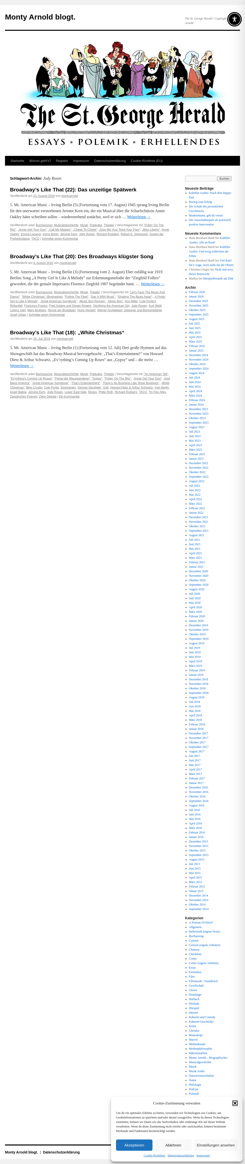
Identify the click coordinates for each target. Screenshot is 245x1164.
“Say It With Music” (103, 297)
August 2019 (196, 643)
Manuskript (196, 1035)
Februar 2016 (197, 832)
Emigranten (68, 387)
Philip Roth (105, 392)
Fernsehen (195, 972)
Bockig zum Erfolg (200, 202)
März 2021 (195, 557)
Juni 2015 (195, 868)
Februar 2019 (197, 670)
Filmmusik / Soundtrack (203, 981)
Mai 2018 (194, 711)
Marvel (193, 1039)
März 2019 (195, 666)
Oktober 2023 (197, 418)
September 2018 (198, 693)
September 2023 (198, 422)
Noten (192, 1080)
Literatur (194, 1030)
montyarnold (69, 196)
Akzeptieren (134, 1145)
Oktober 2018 (197, 688)
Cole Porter (51, 387)
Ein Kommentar (69, 396)
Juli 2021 (194, 539)
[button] (235, 1103)
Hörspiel (194, 1008)
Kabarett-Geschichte (201, 1021)
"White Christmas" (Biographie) (42, 297)
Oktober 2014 (197, 904)
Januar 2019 (196, 675)
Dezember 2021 (198, 517)
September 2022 (198, 476)
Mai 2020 (194, 603)
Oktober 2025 (197, 310)
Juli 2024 (194, 377)
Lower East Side (75, 392)
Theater (109, 225)
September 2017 (198, 747)
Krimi (192, 1026)
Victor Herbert (86, 310)
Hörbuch (194, 999)
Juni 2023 (195, 436)
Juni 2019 (195, 652)
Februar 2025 (197, 346)
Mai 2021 (194, 548)
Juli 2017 (194, 756)
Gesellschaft (196, 985)
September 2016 (198, 801)
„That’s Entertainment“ (85, 383)
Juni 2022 (195, 490)
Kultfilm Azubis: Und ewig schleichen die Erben (209, 251)
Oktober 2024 (197, 364)
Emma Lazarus (31, 234)
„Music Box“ (115, 301)
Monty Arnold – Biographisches (208, 1057)
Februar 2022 (197, 508)
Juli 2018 (194, 702)
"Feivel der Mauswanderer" (72, 378)
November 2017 (198, 738)
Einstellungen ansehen (216, 1145)
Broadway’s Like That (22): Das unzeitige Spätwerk (73, 189)
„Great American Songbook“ (58, 301)
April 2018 (195, 715)
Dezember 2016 (198, 787)
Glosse (193, 990)
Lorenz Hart (18, 310)
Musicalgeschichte (66, 225)
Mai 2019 (194, 657)
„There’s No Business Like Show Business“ (130, 383)
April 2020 (195, 607)
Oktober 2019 (197, 634)
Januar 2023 (196, 458)
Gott (105, 387)
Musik (84, 225)
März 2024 (195, 395)
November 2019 (198, 630)
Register (62, 161)
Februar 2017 (197, 778)
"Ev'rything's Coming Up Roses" (31, 378)
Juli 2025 (194, 323)
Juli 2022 (194, 485)
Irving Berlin (50, 234)
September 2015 (198, 855)
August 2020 (196, 589)
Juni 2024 (195, 382)
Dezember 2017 (198, 733)
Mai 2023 (194, 440)
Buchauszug (44, 225)
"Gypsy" (97, 378)
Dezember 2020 (198, 571)
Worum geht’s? (40, 161)
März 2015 (195, 882)
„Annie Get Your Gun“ (32, 229)
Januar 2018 (196, 729)
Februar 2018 (197, 724)
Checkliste (195, 954)
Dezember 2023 (198, 409)
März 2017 (195, 774)
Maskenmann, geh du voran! (206, 215)
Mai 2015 (194, 873)
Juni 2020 (195, 598)
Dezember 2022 (198, 463)
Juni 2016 (195, 814)
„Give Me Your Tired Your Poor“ (119, 229)
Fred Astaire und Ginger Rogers (70, 306)
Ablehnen (173, 1145)
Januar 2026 (196, 296)
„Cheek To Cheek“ (85, 229)
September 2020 (198, 585)
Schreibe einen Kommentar (60, 238)
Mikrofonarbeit (198, 1053)
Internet (193, 1012)
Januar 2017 (196, 783)
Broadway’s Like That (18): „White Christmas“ (67, 332)
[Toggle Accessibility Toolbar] (234, 19)
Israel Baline (18, 392)
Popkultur (96, 225)
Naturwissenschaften (201, 1075)
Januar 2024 (196, 404)
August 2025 (196, 319)
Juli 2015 (194, 864)
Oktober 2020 (197, 580)
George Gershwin (89, 387)
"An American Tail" (156, 374)
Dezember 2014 (198, 895)
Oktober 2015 (197, 850)
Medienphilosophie (200, 1048)
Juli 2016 (194, 810)
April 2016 (195, 823)
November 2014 (198, 900)
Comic (193, 958)
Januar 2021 (196, 566)
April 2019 (195, 661)
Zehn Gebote (47, 396)
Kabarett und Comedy (202, 1017)
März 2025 (195, 341)
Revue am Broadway (62, 310)
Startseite (17, 161)
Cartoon (194, 940)
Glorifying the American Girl (111, 306)
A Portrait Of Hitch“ (201, 922)
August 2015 (196, 859)
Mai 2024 (194, 386)
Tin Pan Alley (157, 392)
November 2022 (198, 467)
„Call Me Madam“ (59, 229)
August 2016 (196, 805)
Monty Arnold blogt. (40, 17)
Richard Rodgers (107, 234)
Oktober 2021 (197, 526)
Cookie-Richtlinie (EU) (147, 161)
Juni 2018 (195, 706)
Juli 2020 (194, 594)
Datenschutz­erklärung (181, 1155)
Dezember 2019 (198, 625)
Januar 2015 (196, 891)
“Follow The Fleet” (76, 297)
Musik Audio (197, 1071)
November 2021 (198, 521)
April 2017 (195, 769)
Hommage (195, 994)
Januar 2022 (196, 512)
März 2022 (195, 503)
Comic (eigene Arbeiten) (204, 963)
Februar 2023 (197, 454)
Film (192, 976)
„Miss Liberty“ (151, 229)
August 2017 (196, 751)
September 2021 (198, 530)
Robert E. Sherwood (134, 234)
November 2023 (198, 413)
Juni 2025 (195, 328)
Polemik (194, 1093)
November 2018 (198, 684)
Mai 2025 (194, 332)
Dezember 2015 (198, 841)
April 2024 (195, 391)
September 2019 (198, 639)
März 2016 (195, 828)
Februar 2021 (197, 562)
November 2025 (198, 305)
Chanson (194, 949)
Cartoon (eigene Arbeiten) (204, 945)
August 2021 (196, 535)
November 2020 (198, 575)
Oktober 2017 (197, 742)
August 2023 (196, 427)
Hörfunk (194, 1003)
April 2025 (195, 337)
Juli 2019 (194, 648)
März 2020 (195, 612)
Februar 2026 (197, 292)
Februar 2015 (197, 886)
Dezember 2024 (198, 355)
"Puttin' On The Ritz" (117, 378)
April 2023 (195, 445)
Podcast (193, 1089)
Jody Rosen (87, 234)
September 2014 (198, 909)
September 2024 (198, 368)
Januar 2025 (196, 350)
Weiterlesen (139, 217)
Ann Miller (131, 301)
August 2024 (196, 373)
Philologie (195, 1084)
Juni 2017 (195, 760)
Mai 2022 (194, 494)
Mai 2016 (194, 819)
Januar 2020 (196, 621)
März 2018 (195, 720)
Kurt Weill (155, 306)
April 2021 (195, 553)
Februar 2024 (197, 400)
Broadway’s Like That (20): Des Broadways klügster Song (81, 256)
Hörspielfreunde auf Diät (218, 278)
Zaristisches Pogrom (23, 396)
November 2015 (198, 846)
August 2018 (196, 697)
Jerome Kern (69, 234)
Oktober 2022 (197, 472)
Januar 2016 (196, 837)
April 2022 (195, 499)
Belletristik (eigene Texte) (204, 931)
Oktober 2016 (197, 796)
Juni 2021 (195, 544)
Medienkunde (197, 1044)
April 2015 (195, 877)
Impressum (203, 1155)
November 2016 (198, 792)
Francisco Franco (36, 306)
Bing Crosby (34, 387)
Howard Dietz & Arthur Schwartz (131, 387)
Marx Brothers (36, 310)
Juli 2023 (194, 431)
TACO (35, 238)
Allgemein (195, 927)
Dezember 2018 (198, 679)
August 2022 (196, 481)
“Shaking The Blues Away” (134, 297)
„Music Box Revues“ (92, 301)
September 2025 (198, 314)
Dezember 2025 (198, 301)
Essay (192, 967)
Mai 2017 (194, 765)
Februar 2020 (197, 616)
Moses (92, 392)
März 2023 (195, 449)
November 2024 (198, 359)
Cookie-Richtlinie (154, 1155)
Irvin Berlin (162, 387)
